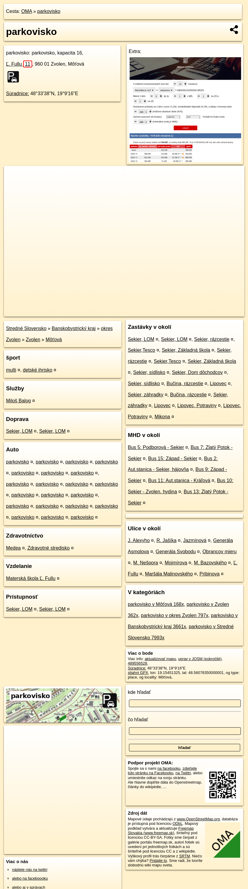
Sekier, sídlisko (149, 372)
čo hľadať (138, 719)
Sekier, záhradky (145, 394)
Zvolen (33, 339)
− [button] (14, 185)
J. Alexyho (139, 540)
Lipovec (218, 383)
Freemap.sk (173, 311)
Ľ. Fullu (19, 64)
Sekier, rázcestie (211, 339)
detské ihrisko (37, 370)
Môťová (54, 339)
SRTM (184, 856)
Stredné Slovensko (26, 328)
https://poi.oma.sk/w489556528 (218, 311)
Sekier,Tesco (141, 350)
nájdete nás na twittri (29, 869)
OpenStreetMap (142, 311)
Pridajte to (158, 860)
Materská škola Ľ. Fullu (31, 578)
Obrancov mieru (219, 551)
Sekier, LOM (19, 431)
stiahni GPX (138, 672)
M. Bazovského (210, 562)
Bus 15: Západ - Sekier (172, 458)
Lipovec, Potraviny (197, 405)
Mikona (162, 416)
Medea (13, 548)
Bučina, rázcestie (185, 383)
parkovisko (48, 11)
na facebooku (168, 768)
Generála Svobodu (176, 551)
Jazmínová (194, 540)
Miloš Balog (18, 400)
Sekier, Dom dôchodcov (197, 372)
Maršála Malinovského (169, 573)
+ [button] (14, 176)
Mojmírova (176, 562)
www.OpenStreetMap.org (198, 819)
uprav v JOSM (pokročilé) (200, 659)
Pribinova (210, 573)
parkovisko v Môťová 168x (156, 604)
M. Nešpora (145, 562)
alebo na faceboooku (30, 878)
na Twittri (183, 773)
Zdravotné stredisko (48, 548)
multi (11, 370)
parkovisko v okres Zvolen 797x (174, 615)
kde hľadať (139, 692)
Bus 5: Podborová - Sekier (156, 447)
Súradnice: (17, 93)
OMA (26, 11)
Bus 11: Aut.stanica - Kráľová (179, 480)
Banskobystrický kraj (74, 328)
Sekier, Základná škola (186, 350)
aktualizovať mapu (160, 659)
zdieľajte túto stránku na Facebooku (162, 770)
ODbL (177, 823)
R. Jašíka (166, 540)
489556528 (137, 663)
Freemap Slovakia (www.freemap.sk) (161, 830)
